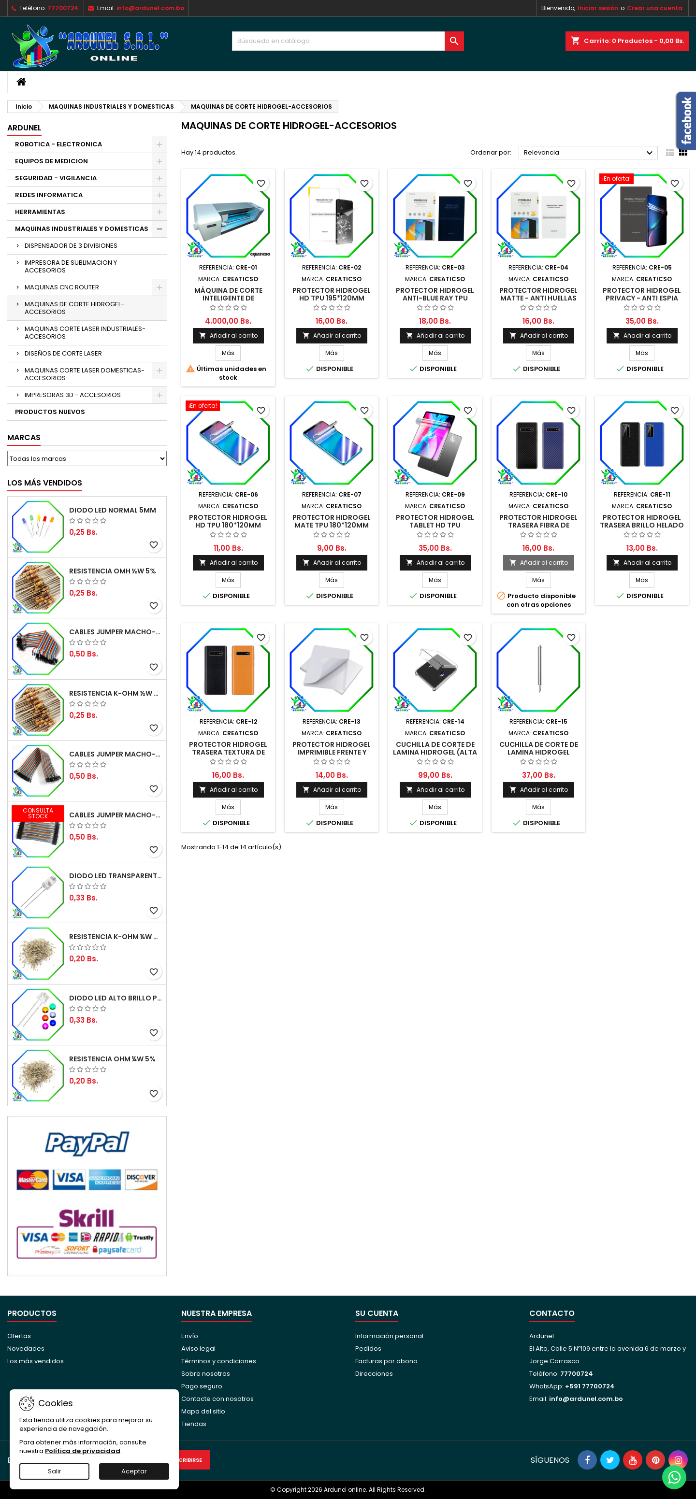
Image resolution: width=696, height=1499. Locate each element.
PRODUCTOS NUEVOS (50, 411)
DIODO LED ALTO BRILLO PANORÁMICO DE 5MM (115, 998)
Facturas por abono (386, 1361)
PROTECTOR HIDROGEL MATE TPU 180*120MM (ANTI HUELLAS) (331, 525)
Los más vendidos (44, 482)
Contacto (552, 1313)
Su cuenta (376, 1313)
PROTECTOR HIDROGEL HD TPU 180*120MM (228, 521)
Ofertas (19, 1336)
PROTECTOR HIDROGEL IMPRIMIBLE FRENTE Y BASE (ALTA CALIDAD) (331, 752)
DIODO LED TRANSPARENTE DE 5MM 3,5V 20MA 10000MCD (115, 876)
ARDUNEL (24, 127)
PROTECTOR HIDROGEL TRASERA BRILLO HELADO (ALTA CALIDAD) (642, 525)
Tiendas (193, 1423)
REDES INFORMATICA (49, 195)
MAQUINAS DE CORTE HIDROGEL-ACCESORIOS (74, 308)
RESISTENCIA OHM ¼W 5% (112, 1059)
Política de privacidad (82, 1451)
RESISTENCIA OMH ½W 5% (112, 571)
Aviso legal (198, 1348)
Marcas (24, 437)
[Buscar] (348, 41)
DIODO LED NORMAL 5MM (112, 510)
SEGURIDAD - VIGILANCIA (56, 178)
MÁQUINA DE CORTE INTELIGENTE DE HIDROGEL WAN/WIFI (228, 298)
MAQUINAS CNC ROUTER (62, 287)
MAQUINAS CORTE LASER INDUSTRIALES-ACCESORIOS (85, 332)
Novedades (25, 1348)
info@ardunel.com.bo (150, 8)
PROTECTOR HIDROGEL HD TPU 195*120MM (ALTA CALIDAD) (331, 298)
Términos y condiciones (218, 1361)
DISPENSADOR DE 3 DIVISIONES (71, 245)
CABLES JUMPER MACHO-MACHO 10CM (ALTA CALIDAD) (115, 815)
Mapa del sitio (203, 1411)
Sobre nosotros (205, 1373)
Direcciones (374, 1373)
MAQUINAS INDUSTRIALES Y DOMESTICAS (81, 228)
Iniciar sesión (598, 8)
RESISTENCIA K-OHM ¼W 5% (115, 937)
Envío (189, 1336)
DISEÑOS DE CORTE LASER (63, 353)
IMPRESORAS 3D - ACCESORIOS (73, 395)
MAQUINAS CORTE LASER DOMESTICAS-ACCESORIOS (85, 374)
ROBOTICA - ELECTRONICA (58, 144)
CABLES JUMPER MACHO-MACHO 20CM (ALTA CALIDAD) (115, 632)
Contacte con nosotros (217, 1398)
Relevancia (589, 153)
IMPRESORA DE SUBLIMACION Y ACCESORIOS (71, 266)
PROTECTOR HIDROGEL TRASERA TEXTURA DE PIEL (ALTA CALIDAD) (228, 752)
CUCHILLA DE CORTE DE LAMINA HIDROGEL (538, 748)
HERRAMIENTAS (40, 211)
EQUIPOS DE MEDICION (51, 161)
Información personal (389, 1336)
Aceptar (134, 1471)
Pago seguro (201, 1386)
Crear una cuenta (654, 8)
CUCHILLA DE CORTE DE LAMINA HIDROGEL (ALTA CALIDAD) (435, 752)
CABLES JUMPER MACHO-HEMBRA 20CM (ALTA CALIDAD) (115, 754)
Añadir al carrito (228, 335)
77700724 (62, 8)
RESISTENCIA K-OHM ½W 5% (115, 693)
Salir (54, 1471)
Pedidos (368, 1348)
